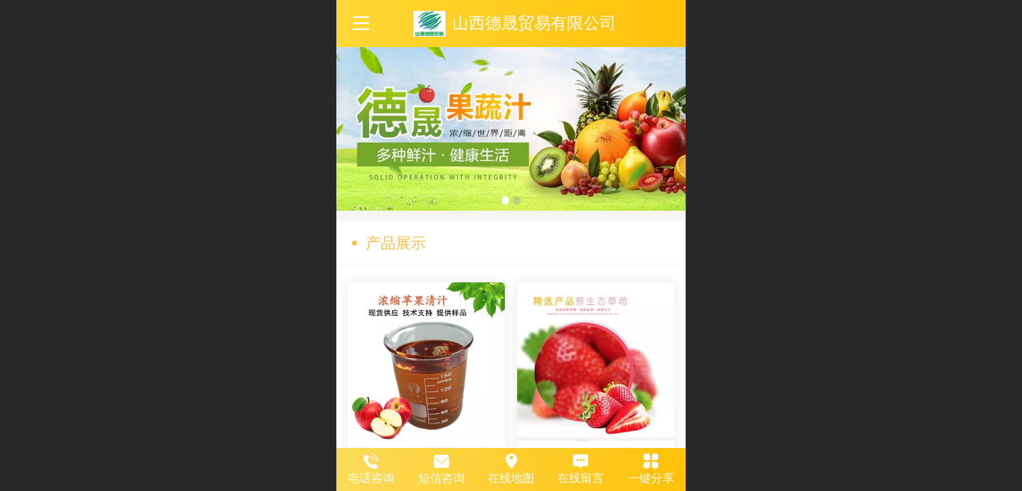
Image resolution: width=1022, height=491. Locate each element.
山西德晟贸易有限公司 (534, 23)
